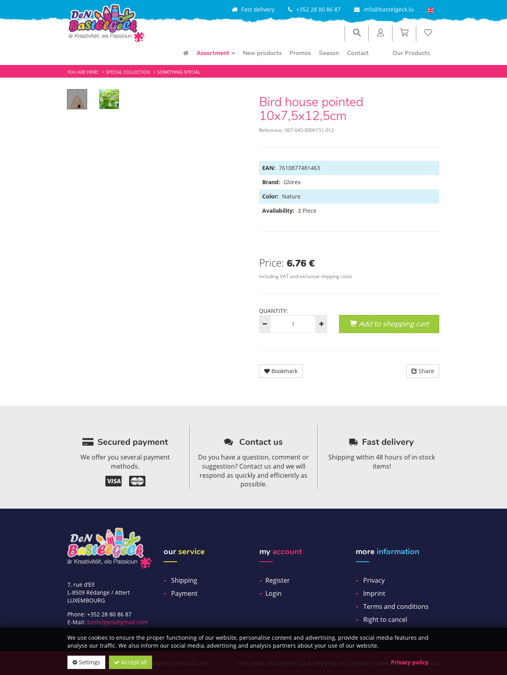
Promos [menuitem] (300, 53)
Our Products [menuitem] (411, 53)
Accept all (130, 662)
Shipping (184, 580)
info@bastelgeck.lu (389, 9)
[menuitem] (186, 53)
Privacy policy (410, 662)
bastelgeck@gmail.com (117, 622)
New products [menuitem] (262, 53)
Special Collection (128, 72)
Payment (184, 593)
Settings (86, 662)
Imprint (374, 593)
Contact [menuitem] (358, 53)
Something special (178, 72)
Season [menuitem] (329, 53)
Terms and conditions (396, 606)
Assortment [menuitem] (215, 53)
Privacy (374, 580)
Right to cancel (385, 619)
